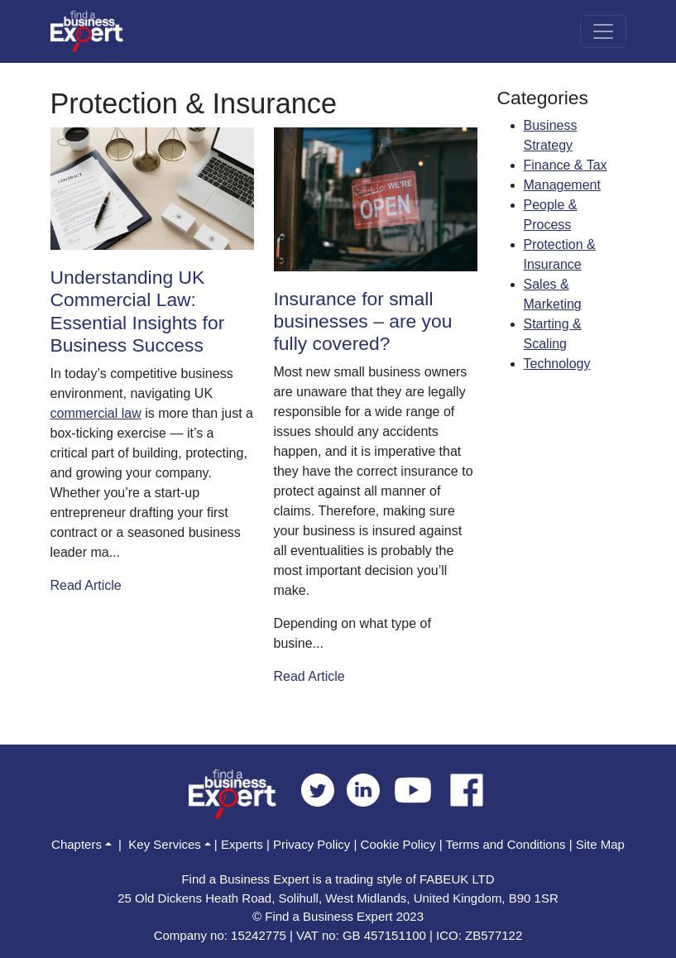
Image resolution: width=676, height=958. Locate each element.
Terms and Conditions (505, 844)
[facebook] (466, 789)
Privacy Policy (311, 844)
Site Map (600, 844)
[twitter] (324, 789)
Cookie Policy (398, 844)
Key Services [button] (164, 844)
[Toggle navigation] (603, 31)
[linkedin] (369, 789)
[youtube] (419, 789)
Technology (557, 364)
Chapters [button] (76, 844)
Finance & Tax (565, 165)
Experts (242, 844)
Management (562, 185)
